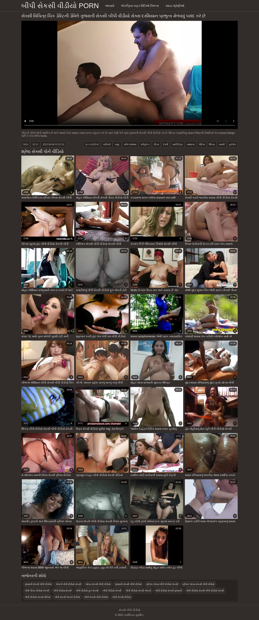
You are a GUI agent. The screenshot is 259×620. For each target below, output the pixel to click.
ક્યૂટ (117, 144)
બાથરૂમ (191, 144)
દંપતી (165, 144)
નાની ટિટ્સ (177, 144)
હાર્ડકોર (232, 144)
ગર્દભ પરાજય (130, 144)
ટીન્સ (156, 144)
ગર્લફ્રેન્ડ (145, 144)
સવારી (222, 144)
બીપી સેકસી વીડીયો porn (60, 6)
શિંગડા (212, 144)
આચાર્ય (109, 5)
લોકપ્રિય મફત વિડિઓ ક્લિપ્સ (140, 5)
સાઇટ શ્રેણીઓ (175, 5)
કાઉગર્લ (107, 144)
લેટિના (202, 144)
